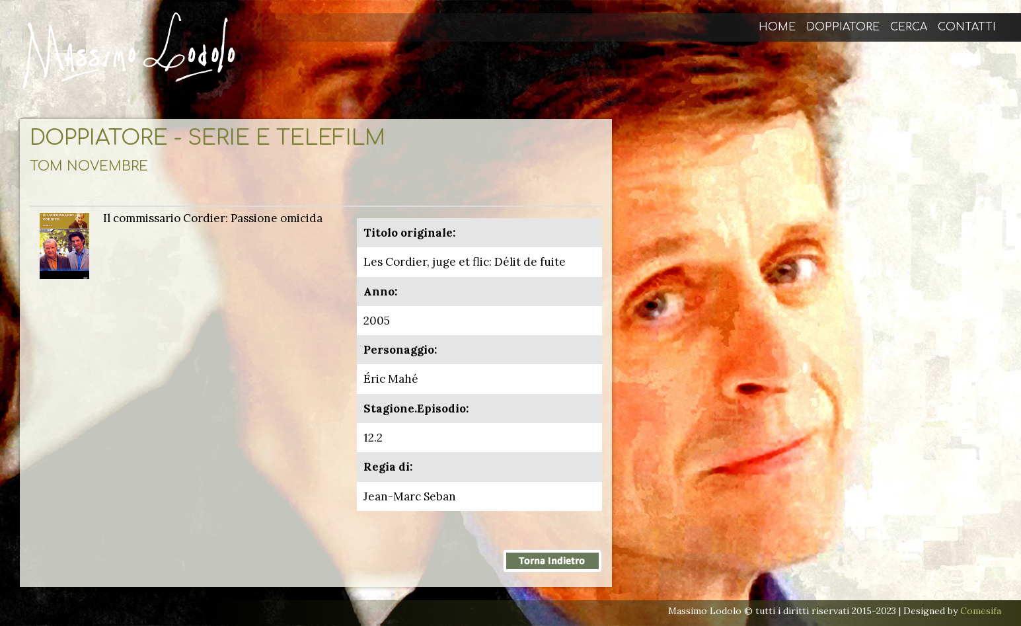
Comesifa (980, 611)
